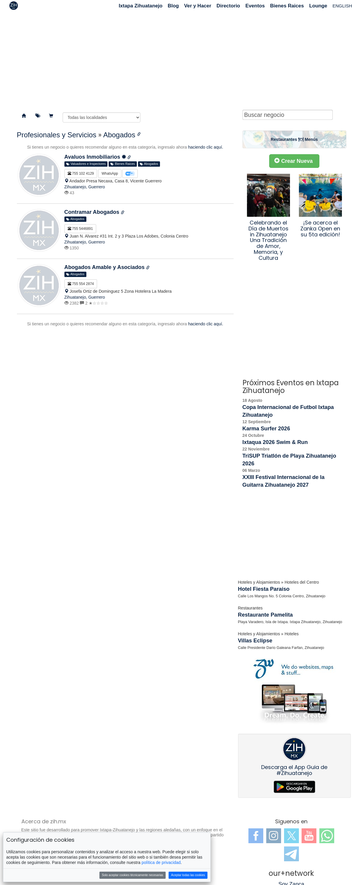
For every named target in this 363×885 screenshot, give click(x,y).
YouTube (309, 835)
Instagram (273, 835)
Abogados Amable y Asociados (105, 267)
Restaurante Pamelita (265, 615)
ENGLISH (342, 5)
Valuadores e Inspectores (86, 164)
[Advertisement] (181, 59)
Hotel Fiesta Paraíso (264, 589)
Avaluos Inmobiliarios (95, 157)
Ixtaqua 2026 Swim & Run (275, 442)
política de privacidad (161, 862)
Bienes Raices (287, 6)
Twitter (291, 835)
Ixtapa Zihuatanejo (140, 6)
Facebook (255, 835)
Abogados (119, 135)
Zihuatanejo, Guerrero (84, 186)
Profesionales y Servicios (56, 135)
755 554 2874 (81, 284)
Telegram (291, 853)
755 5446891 (80, 229)
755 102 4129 (81, 173)
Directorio (228, 6)
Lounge (318, 6)
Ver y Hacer (197, 6)
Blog (173, 6)
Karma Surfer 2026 (266, 429)
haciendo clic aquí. (205, 147)
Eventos (255, 6)
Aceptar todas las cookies (188, 875)
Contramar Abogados (92, 212)
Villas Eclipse (255, 641)
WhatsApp (110, 173)
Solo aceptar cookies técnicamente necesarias (132, 875)
